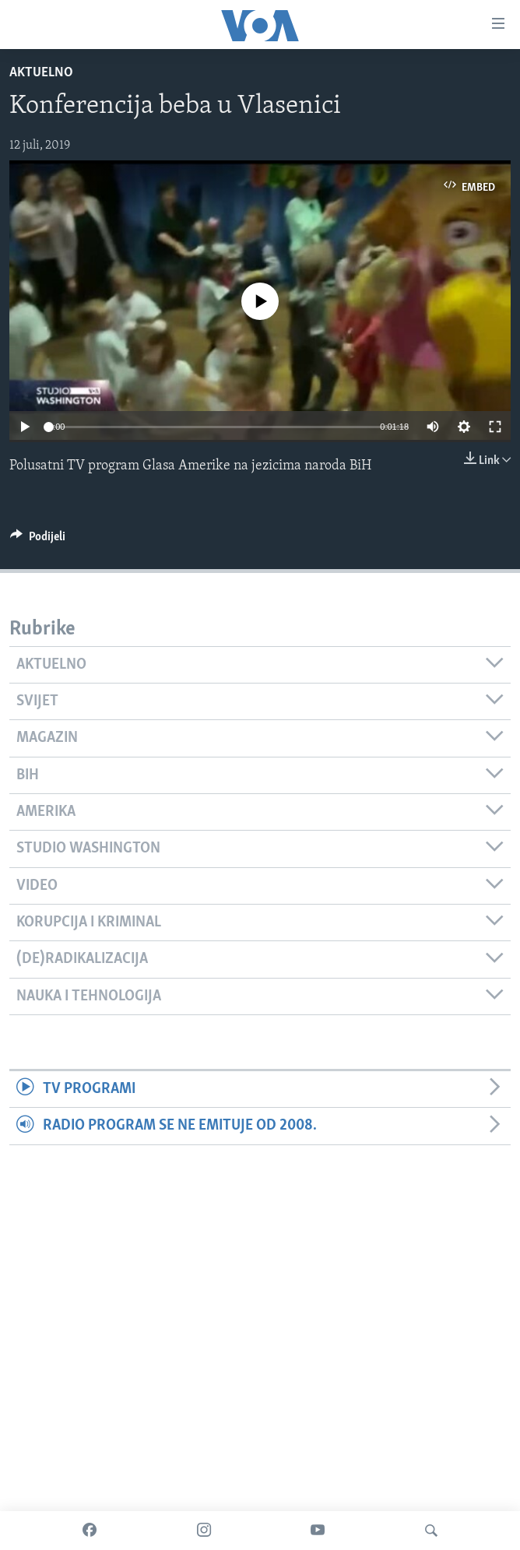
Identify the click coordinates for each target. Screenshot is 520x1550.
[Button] (37, 540)
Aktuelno (41, 72)
